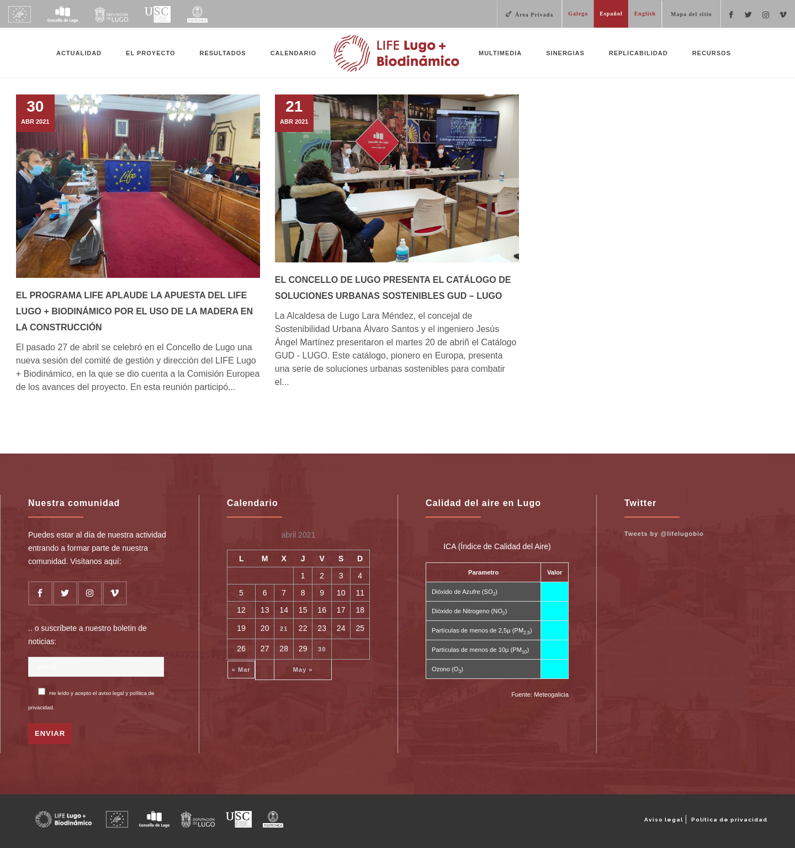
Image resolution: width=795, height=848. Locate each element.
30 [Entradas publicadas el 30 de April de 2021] (322, 649)
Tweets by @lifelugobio (664, 533)
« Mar (241, 669)
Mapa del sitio (691, 14)
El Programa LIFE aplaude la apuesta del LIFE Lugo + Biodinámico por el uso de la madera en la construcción (134, 311)
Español (611, 13)
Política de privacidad (729, 820)
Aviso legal (663, 820)
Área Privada (534, 15)
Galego (578, 13)
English (645, 13)
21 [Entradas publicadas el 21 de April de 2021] (284, 628)
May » (303, 669)
